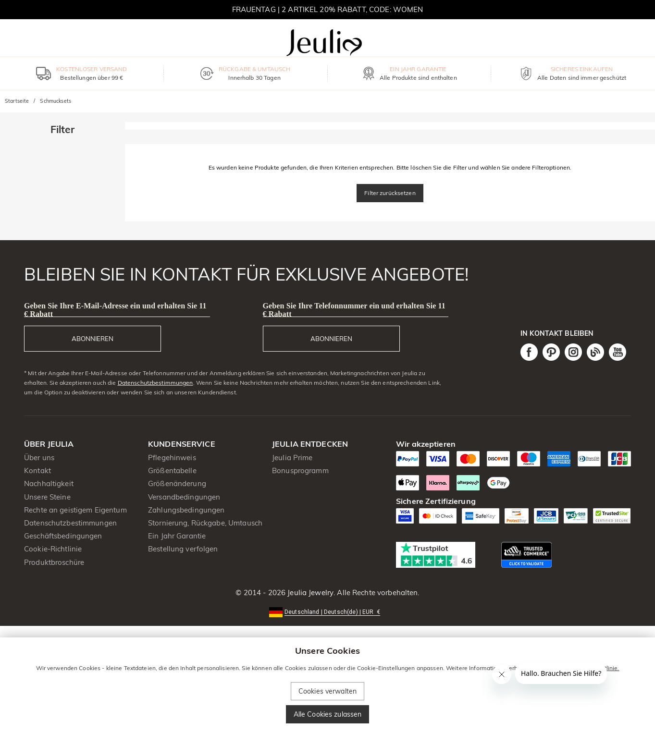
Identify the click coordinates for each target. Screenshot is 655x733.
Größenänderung (177, 483)
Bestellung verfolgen (183, 548)
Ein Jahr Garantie (177, 535)
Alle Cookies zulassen (328, 714)
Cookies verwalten (327, 691)
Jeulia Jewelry (309, 592)
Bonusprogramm (300, 470)
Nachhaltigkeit (49, 483)
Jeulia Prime (292, 457)
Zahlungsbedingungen (186, 509)
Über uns (39, 457)
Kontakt (37, 470)
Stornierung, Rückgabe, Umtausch (205, 522)
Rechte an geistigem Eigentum (75, 509)
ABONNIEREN (92, 338)
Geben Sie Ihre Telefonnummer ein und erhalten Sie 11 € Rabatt (354, 310)
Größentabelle (172, 470)
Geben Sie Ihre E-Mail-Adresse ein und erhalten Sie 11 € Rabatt (115, 310)
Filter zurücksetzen (390, 192)
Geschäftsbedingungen (63, 535)
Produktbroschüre (54, 562)
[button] (327, 611)
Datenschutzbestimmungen (155, 382)
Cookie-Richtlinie (53, 548)
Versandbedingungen (184, 496)
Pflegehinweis (172, 457)
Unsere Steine (47, 496)
